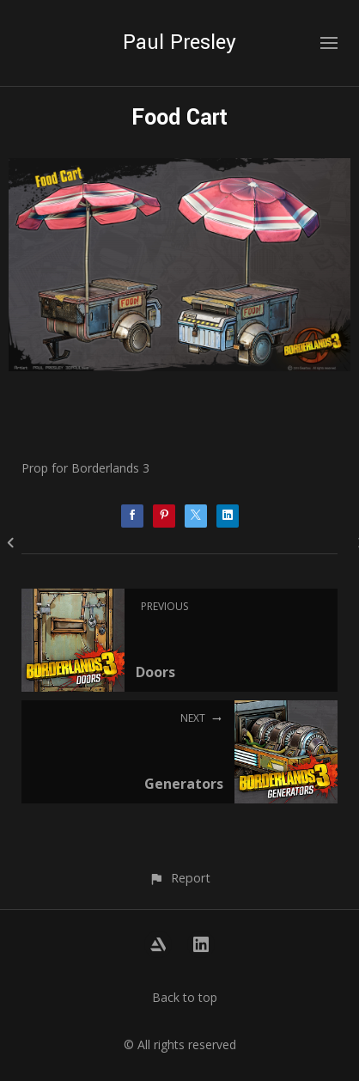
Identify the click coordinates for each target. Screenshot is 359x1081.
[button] (179, 877)
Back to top (184, 997)
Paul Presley (179, 42)
